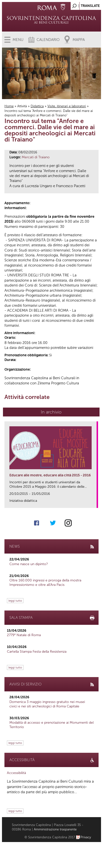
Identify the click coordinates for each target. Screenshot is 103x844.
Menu (18, 39)
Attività (22, 106)
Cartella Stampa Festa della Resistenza (36, 651)
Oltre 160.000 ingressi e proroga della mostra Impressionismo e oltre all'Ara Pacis (45, 582)
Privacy (86, 837)
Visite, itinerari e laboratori (66, 106)
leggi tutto (15, 600)
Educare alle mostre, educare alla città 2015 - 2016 (50, 475)
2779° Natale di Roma (24, 635)
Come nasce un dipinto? (28, 564)
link (94, 503)
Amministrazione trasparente (55, 829)
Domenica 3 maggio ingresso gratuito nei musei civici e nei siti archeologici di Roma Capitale (47, 704)
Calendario (48, 39)
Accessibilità (16, 773)
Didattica (37, 106)
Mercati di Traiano (36, 157)
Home (9, 106)
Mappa (79, 39)
